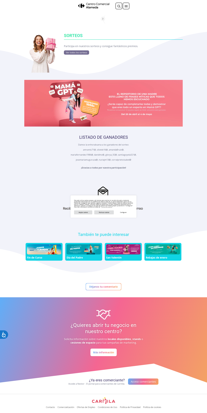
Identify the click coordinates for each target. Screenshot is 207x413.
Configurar (123, 212)
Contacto (50, 407)
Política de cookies (106, 207)
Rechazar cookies (104, 212)
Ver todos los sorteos (76, 52)
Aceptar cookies (83, 212)
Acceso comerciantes (143, 381)
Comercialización (66, 407)
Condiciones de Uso (107, 407)
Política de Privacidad (130, 407)
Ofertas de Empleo (86, 407)
